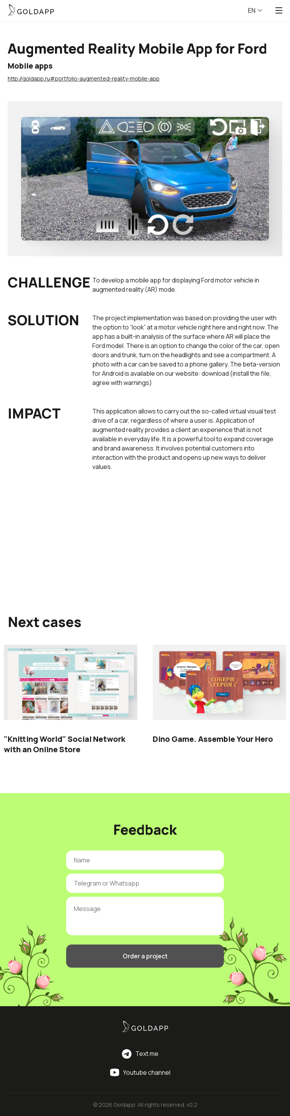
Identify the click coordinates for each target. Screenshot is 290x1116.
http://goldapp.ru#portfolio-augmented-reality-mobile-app (84, 78)
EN (255, 10)
